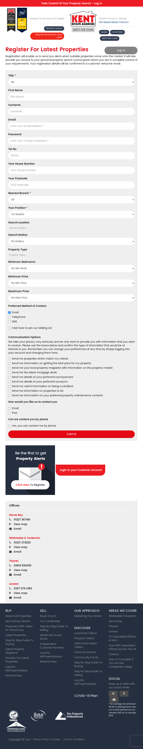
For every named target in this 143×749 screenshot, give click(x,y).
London (113, 631)
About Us (52, 18)
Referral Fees (14, 675)
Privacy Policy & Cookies (47, 739)
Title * (12, 76)
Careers (114, 654)
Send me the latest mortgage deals (32, 372)
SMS (12, 322)
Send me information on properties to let (35, 391)
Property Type (17, 250)
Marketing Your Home (88, 616)
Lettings (122, 18)
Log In (60, 18)
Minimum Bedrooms (21, 262)
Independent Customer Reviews (52, 646)
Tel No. (12, 149)
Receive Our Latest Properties (17, 660)
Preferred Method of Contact (27, 306)
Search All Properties (18, 616)
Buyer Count (48, 616)
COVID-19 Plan (86, 695)
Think (27, 739)
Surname (14, 105)
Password (14, 134)
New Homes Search (18, 621)
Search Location (18, 222)
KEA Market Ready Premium (114, 22)
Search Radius (17, 235)
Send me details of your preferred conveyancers (40, 377)
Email (12, 120)
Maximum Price (18, 291)
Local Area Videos (85, 633)
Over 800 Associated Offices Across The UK (122, 647)
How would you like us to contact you (32, 402)
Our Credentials (50, 621)
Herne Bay (115, 621)
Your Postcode (17, 178)
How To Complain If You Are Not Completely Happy (121, 663)
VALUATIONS (117, 32)
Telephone (16, 317)
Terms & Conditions (74, 739)
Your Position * (17, 208)
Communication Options (24, 337)
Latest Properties (16, 635)
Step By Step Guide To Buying (20, 642)
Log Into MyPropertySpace (17, 669)
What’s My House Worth (51, 637)
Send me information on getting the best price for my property (49, 363)
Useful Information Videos (85, 645)
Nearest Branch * (19, 193)
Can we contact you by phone (28, 419)
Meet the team (83, 30)
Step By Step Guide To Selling (54, 628)
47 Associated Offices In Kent (122, 638)
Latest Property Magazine (15, 651)
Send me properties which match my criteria (38, 359)
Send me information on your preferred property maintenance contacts (55, 395)
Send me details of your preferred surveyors (38, 382)
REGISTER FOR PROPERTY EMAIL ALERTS (49, 36)
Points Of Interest (85, 652)
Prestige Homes (37, 18)
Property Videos (84, 638)
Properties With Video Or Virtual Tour (19, 628)
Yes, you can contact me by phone (32, 426)
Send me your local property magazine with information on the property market (60, 368)
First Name (15, 90)
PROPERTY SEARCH (54, 28)
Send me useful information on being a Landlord (40, 386)
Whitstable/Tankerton (122, 616)
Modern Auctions (108, 18)
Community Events (86, 657)
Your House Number (21, 164)
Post (12, 413)
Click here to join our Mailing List (30, 328)
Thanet (113, 626)
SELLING (104, 32)
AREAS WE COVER (110, 38)
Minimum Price (18, 277)
